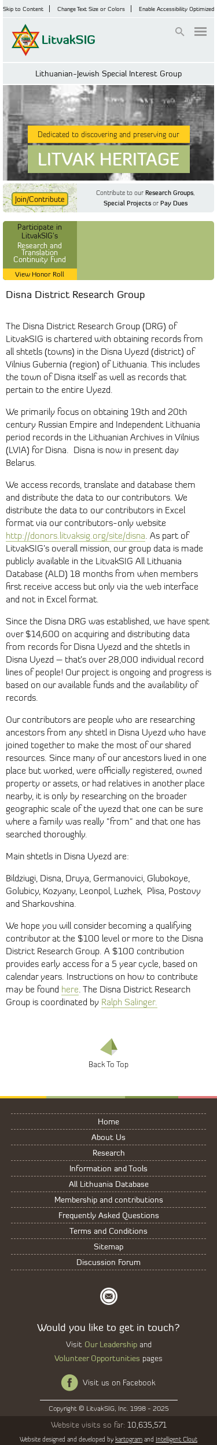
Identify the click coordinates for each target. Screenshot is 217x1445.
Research (109, 1152)
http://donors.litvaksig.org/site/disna (75, 535)
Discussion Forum (108, 1262)
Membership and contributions (108, 1199)
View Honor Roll (39, 274)
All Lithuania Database (109, 1184)
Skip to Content (23, 8)
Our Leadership (110, 1344)
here (70, 989)
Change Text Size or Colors (91, 8)
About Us (108, 1137)
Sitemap (108, 1246)
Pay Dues (173, 203)
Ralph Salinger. (129, 1002)
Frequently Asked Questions (108, 1215)
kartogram (128, 1439)
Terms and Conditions (108, 1231)
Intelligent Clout (176, 1439)
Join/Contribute (40, 199)
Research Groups (169, 193)
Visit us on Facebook (119, 1382)
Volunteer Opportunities (97, 1358)
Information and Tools (108, 1168)
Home (108, 1121)
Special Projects (127, 203)
